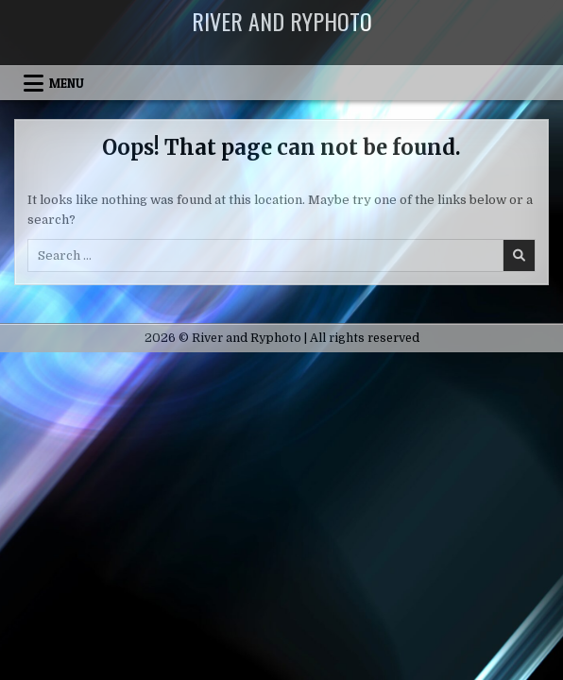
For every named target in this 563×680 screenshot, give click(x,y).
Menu (66, 83)
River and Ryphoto (282, 21)
